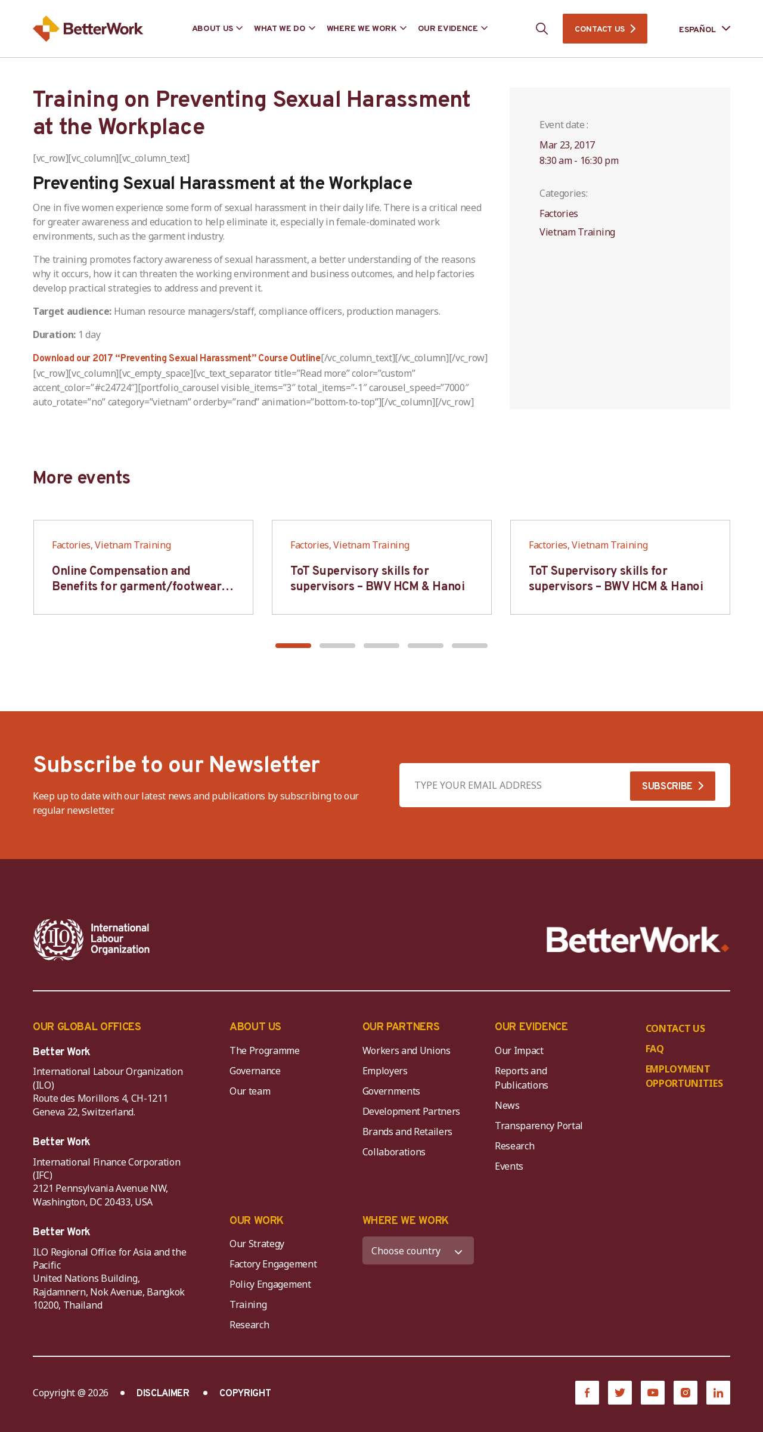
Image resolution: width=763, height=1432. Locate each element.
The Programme (264, 1050)
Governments (391, 1091)
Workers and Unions (406, 1050)
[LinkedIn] (718, 1393)
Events (509, 1166)
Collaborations (394, 1151)
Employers (385, 1070)
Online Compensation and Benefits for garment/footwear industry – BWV (136, 587)
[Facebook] (587, 1393)
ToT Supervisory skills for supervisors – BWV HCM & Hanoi (377, 579)
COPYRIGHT (245, 1394)
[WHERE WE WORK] (418, 1250)
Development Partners (411, 1111)
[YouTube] (653, 1393)
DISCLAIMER (163, 1394)
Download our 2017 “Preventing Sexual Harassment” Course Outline (177, 359)
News (507, 1105)
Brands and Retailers (407, 1131)
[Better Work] (638, 939)
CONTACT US (600, 29)
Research (514, 1145)
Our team (249, 1091)
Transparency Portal (539, 1125)
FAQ (655, 1048)
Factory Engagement (273, 1263)
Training (247, 1304)
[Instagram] (685, 1393)
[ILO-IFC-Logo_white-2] (92, 939)
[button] (293, 645)
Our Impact (519, 1050)
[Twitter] (620, 1393)
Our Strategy (256, 1243)
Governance (255, 1070)
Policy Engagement (272, 1284)
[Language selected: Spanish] (696, 28)
